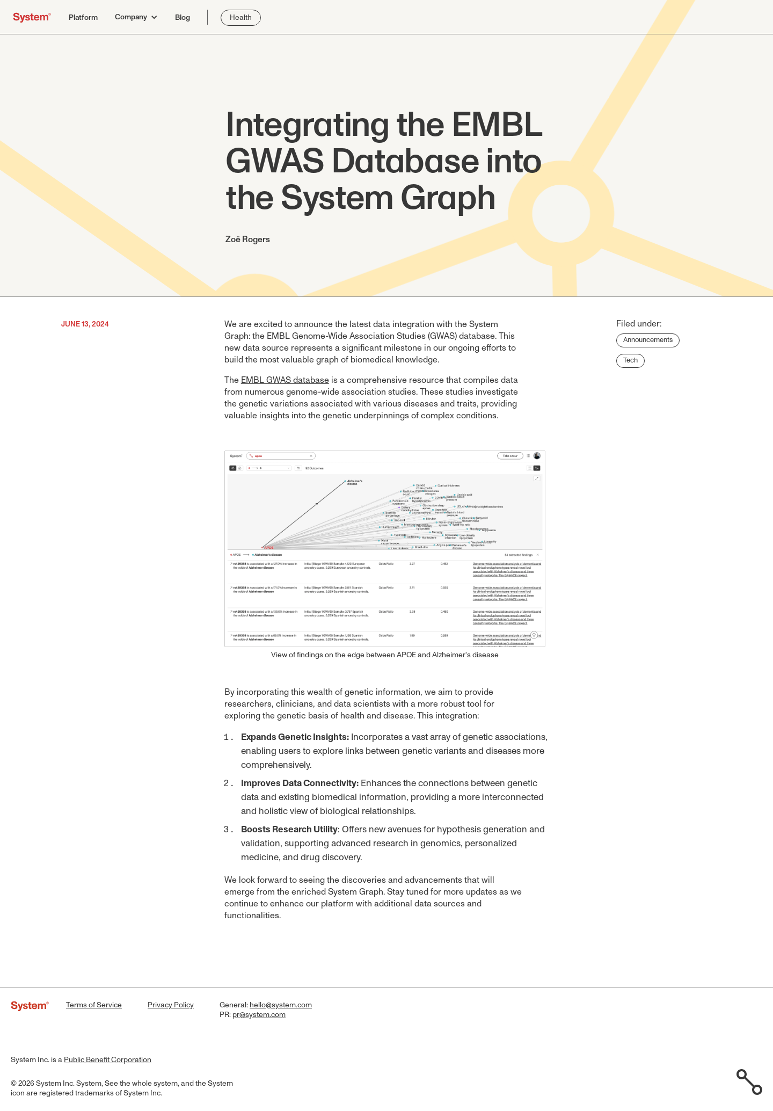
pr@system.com (259, 1015)
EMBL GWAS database (285, 380)
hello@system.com (281, 1005)
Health (241, 17)
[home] (32, 17)
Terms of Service (94, 1005)
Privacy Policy (171, 1005)
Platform (83, 17)
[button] (136, 17)
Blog (182, 17)
